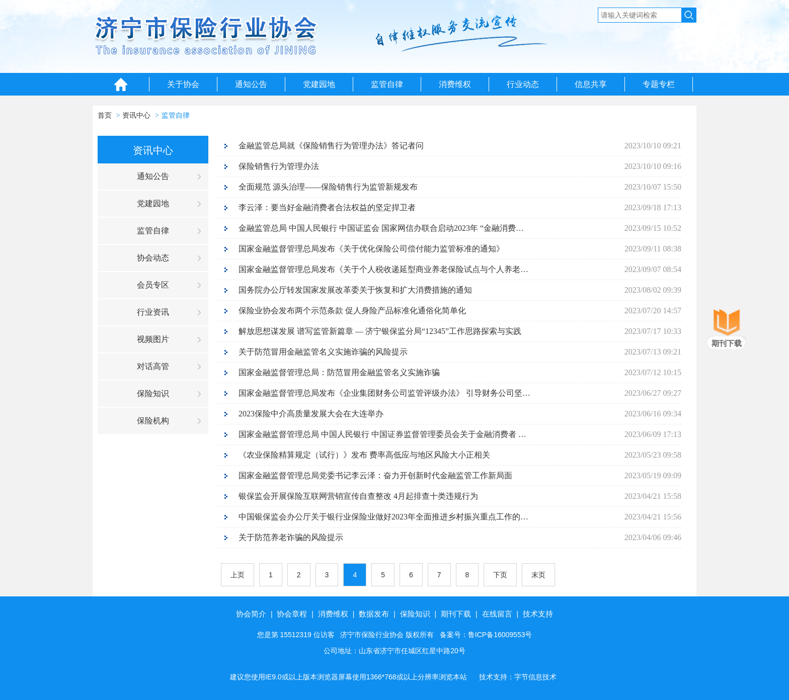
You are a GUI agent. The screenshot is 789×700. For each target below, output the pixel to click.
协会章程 (292, 613)
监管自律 (387, 84)
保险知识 (153, 393)
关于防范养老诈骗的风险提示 (291, 537)
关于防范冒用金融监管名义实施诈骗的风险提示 (323, 351)
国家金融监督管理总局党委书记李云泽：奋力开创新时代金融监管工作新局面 (375, 475)
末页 (538, 575)
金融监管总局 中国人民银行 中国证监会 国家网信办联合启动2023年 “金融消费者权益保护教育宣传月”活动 (384, 228)
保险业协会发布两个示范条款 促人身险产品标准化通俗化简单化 (352, 310)
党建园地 (319, 84)
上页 (237, 575)
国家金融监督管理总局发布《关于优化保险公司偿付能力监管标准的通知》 (371, 248)
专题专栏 (659, 84)
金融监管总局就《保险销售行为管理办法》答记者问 (331, 145)
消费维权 (455, 84)
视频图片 (153, 339)
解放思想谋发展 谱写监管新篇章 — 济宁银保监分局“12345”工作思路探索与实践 (380, 331)
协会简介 (251, 613)
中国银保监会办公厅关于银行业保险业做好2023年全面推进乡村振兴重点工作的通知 (384, 516)
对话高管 (153, 366)
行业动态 (523, 84)
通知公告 (251, 84)
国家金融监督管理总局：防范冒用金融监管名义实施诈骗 (339, 372)
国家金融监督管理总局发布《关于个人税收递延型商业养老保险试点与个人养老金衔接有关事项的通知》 (384, 269)
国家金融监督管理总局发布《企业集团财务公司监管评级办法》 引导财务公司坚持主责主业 (384, 393)
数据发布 (374, 613)
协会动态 (153, 257)
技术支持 (538, 613)
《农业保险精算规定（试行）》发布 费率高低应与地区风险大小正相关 (364, 455)
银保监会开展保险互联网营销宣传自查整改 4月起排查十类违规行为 (358, 496)
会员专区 (153, 285)
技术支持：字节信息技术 (518, 677)
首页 (105, 115)
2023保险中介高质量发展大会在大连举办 (311, 413)
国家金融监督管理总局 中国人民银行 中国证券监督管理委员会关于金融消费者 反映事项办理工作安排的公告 (384, 434)
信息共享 (591, 84)
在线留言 (497, 613)
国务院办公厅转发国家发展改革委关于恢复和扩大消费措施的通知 (355, 290)
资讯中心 (136, 115)
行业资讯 (153, 312)
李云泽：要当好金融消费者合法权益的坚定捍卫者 (327, 207)
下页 (500, 575)
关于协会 (183, 84)
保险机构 (153, 420)
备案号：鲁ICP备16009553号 (486, 635)
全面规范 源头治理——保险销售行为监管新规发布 (328, 187)
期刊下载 (456, 613)
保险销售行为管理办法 (279, 166)
